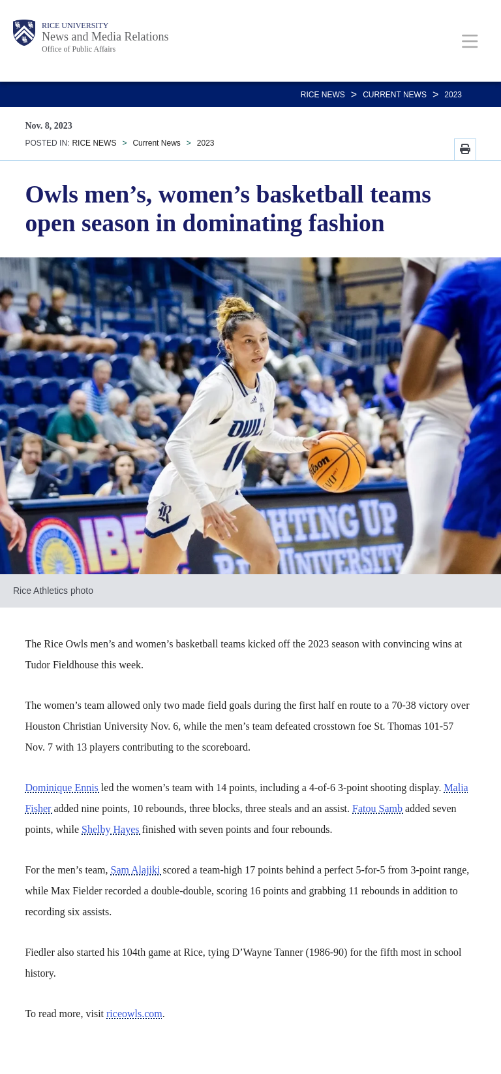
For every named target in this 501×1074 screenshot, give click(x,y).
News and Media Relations (105, 36)
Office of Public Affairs (78, 49)
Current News (395, 94)
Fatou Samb (378, 808)
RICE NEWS (323, 94)
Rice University (75, 25)
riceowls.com (134, 1013)
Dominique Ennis (62, 787)
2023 (453, 94)
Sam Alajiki (136, 869)
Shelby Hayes (112, 829)
